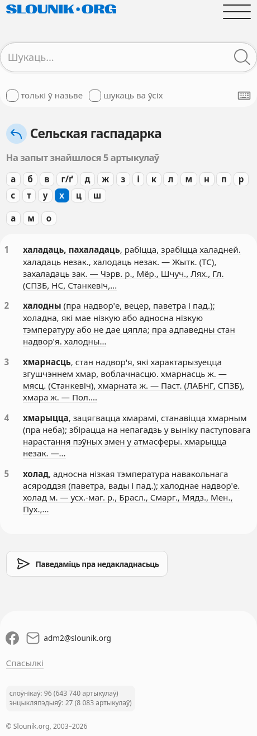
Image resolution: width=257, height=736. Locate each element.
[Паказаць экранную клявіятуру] (244, 95)
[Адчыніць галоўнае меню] (237, 11)
